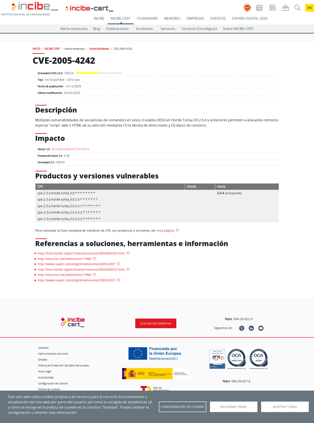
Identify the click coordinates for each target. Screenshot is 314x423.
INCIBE (99, 18)
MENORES (172, 18)
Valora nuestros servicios (53, 353)
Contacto (43, 347)
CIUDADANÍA (147, 18)
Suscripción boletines (156, 323)
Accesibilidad (46, 377)
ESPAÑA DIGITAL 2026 (249, 18)
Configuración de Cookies (183, 407)
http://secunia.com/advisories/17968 (65, 259)
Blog (96, 28)
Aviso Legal (44, 371)
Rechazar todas (233, 407)
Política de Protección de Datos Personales (63, 365)
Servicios (168, 28)
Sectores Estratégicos (199, 28)
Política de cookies (49, 389)
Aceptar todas (285, 407)
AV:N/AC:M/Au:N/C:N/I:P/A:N (70, 149)
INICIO (36, 48)
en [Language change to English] (310, 7)
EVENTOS (218, 18)
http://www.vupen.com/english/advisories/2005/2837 (77, 264)
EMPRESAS (195, 18)
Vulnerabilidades (99, 48)
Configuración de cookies (53, 383)
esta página (166, 230)
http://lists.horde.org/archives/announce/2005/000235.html (81, 253)
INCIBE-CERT (121, 18)
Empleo (42, 359)
